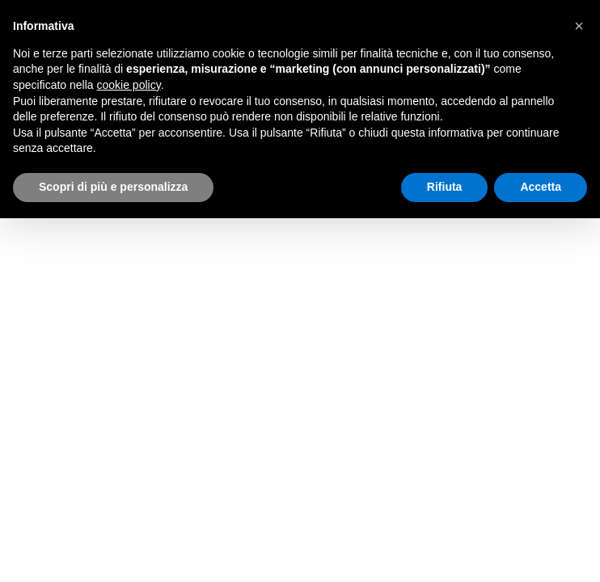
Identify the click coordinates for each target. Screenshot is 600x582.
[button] (579, 26)
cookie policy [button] (129, 84)
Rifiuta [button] (445, 186)
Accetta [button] (540, 186)
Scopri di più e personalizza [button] (113, 186)
